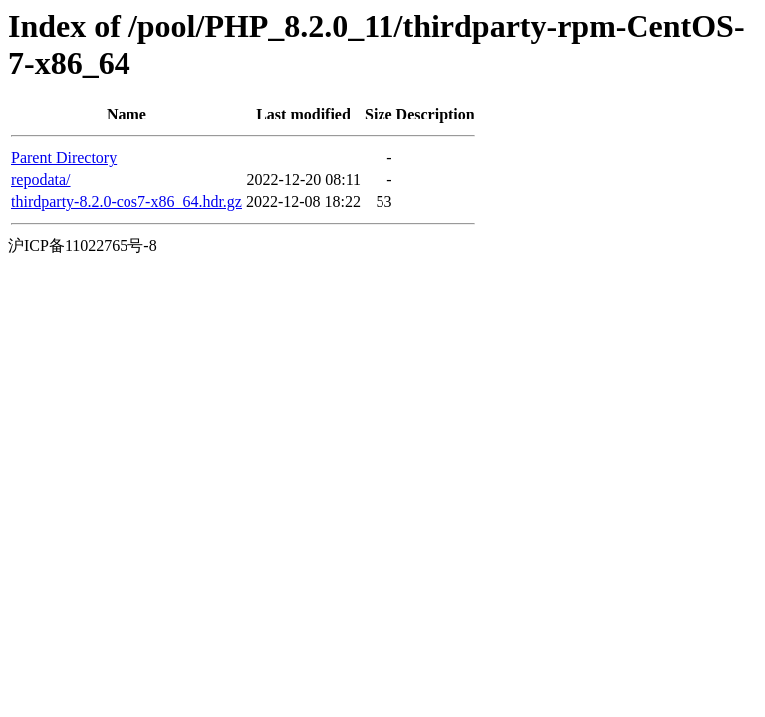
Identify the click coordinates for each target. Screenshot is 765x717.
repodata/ (41, 179)
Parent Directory (64, 157)
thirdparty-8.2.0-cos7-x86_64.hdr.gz (126, 201)
